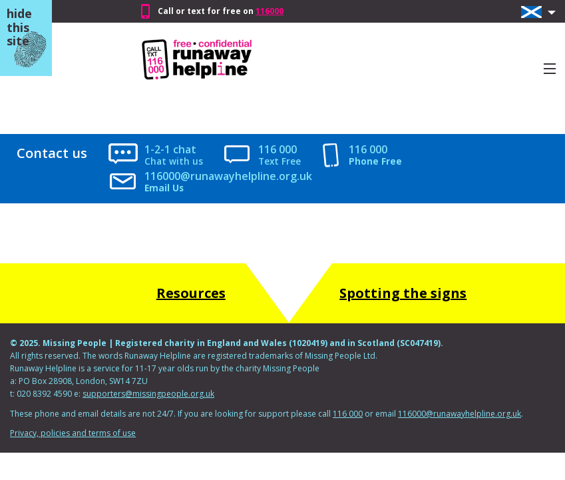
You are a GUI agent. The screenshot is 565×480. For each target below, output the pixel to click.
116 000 (277, 149)
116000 (269, 11)
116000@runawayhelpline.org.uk (228, 176)
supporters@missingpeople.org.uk (148, 393)
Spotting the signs (403, 293)
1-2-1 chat (170, 149)
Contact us (52, 153)
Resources (191, 293)
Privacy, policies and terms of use (73, 433)
